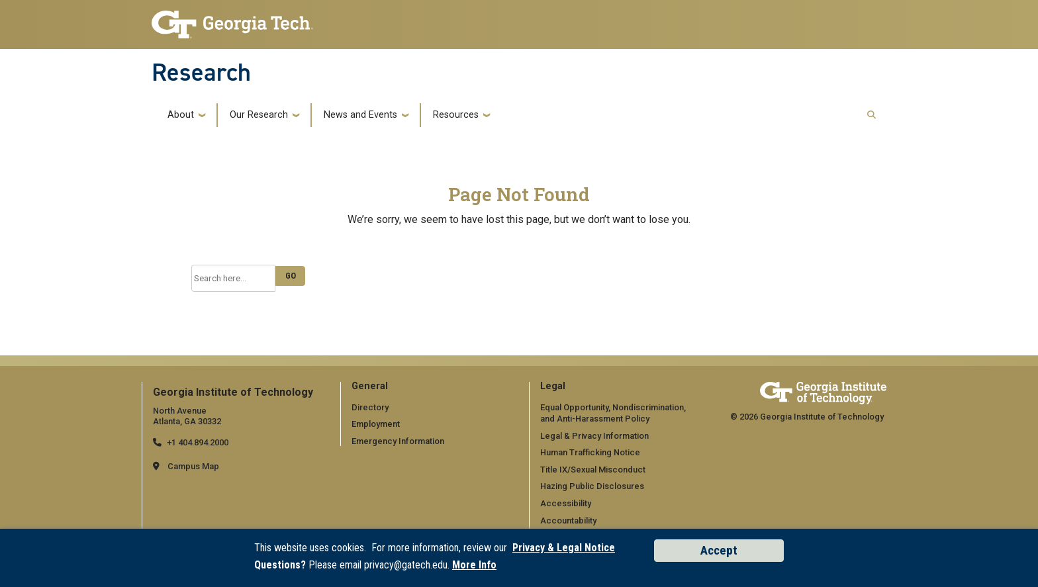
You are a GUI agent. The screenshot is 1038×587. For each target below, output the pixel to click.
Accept (718, 550)
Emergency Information (398, 441)
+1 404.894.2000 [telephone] (197, 442)
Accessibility (565, 503)
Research (201, 72)
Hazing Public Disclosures (591, 486)
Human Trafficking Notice (590, 452)
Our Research (259, 115)
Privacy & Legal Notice (563, 547)
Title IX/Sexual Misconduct (592, 469)
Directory (370, 407)
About (180, 115)
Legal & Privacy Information (593, 436)
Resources (456, 115)
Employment (376, 424)
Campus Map (193, 466)
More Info (474, 565)
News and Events (360, 115)
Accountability (568, 520)
